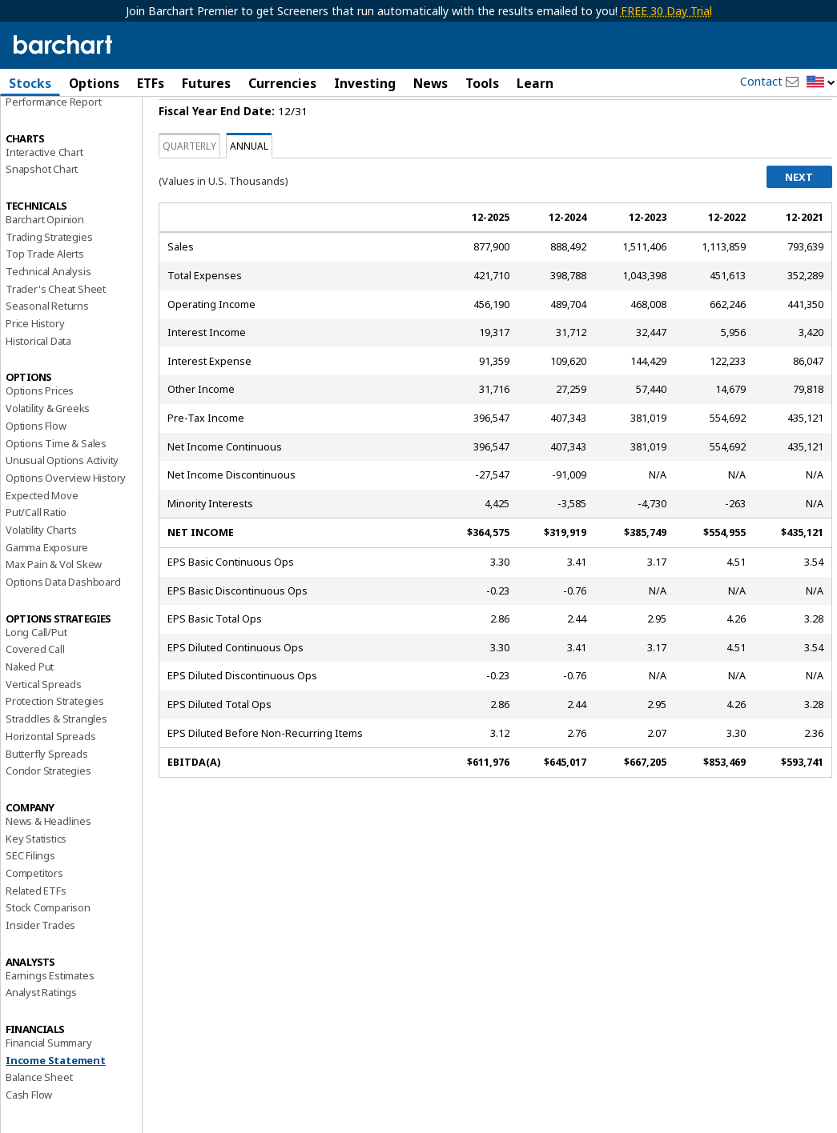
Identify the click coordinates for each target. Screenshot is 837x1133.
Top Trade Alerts (45, 295)
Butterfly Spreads (47, 794)
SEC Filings (30, 897)
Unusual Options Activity (62, 501)
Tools (482, 83)
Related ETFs (36, 931)
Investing (365, 83)
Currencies (282, 83)
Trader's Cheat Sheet (56, 330)
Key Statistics (36, 879)
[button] (821, 83)
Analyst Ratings (41, 1034)
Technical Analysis (48, 313)
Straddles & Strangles (56, 760)
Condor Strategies (48, 812)
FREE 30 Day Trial (666, 10)
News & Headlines (48, 862)
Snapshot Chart (42, 210)
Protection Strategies (55, 742)
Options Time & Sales (56, 484)
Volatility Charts (41, 571)
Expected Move (42, 536)
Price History (35, 365)
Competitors (34, 914)
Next (799, 218)
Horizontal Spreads (50, 778)
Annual (249, 187)
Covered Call (35, 690)
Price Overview (41, 125)
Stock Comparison (48, 949)
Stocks (30, 83)
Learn (535, 83)
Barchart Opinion (45, 261)
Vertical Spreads (44, 726)
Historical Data (38, 382)
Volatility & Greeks (48, 449)
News (430, 83)
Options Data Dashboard (63, 623)
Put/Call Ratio (36, 553)
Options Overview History (66, 519)
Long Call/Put (36, 674)
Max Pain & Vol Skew (54, 606)
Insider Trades (40, 966)
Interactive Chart (44, 193)
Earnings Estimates (50, 1017)
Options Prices (40, 432)
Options (94, 83)
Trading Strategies (49, 277)
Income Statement (56, 1102)
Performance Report (53, 143)
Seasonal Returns (47, 347)
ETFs (150, 83)
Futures (206, 83)
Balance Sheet (39, 1118)
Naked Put (30, 708)
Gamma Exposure (47, 588)
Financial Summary (49, 1084)
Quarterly (189, 187)
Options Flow (36, 467)
